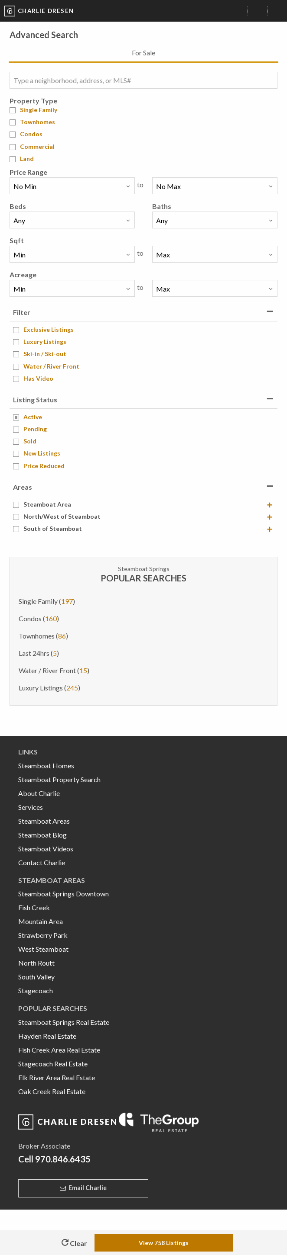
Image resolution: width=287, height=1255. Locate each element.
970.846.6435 (63, 1159)
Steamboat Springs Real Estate (63, 1022)
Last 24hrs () (39, 653)
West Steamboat (43, 949)
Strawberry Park (43, 935)
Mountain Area (40, 921)
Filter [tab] (21, 312)
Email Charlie (87, 1187)
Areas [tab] (22, 487)
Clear (74, 1243)
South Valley (36, 977)
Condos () (39, 618)
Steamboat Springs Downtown (63, 893)
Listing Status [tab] (35, 399)
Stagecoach (35, 990)
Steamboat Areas (44, 821)
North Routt (36, 963)
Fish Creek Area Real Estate (59, 1050)
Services (30, 807)
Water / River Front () (54, 670)
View (164, 1242)
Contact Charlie (41, 862)
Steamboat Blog (42, 835)
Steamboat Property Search (59, 779)
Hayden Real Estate (47, 1036)
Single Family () (47, 601)
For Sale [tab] (143, 52)
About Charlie (39, 793)
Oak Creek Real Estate (51, 1091)
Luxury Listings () (49, 688)
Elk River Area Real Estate (56, 1077)
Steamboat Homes (46, 765)
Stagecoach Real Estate (53, 1063)
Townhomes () (43, 636)
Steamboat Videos (45, 848)
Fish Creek (34, 907)
